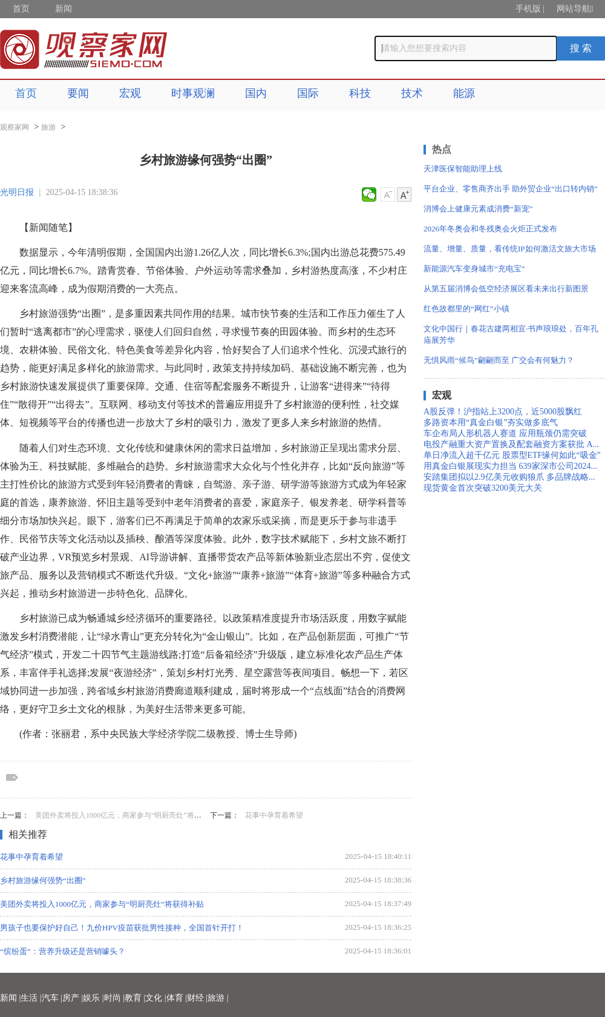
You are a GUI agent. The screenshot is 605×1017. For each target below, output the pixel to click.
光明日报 (17, 192)
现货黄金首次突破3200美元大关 (483, 487)
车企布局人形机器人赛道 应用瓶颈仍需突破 (505, 433)
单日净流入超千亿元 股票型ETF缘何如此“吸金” (512, 455)
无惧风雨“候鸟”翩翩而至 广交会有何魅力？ (499, 360)
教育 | (135, 997)
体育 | (176, 997)
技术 (412, 93)
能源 (464, 93)
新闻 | (10, 997)
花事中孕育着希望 (274, 815)
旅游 (48, 127)
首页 (21, 8)
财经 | (197, 997)
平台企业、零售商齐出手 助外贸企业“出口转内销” (511, 188)
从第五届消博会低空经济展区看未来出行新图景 (506, 288)
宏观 (130, 93)
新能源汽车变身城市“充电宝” (474, 268)
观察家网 (14, 127)
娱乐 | (93, 997)
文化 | (155, 997)
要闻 (78, 93)
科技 (360, 93)
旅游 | (218, 997)
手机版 (528, 8)
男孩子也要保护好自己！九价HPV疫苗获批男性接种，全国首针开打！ (122, 927)
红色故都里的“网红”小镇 (466, 308)
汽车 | (52, 997)
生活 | (31, 997)
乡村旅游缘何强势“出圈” (43, 880)
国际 (308, 93)
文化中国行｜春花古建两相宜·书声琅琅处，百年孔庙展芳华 (511, 334)
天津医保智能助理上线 (463, 168)
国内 (256, 93)
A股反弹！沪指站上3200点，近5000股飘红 (503, 411)
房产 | (72, 997)
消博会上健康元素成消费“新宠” (478, 208)
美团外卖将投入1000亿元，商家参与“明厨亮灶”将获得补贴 (129, 815)
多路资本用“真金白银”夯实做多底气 (491, 422)
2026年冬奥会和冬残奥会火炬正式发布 (490, 228)
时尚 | (114, 997)
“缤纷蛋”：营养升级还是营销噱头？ (62, 951)
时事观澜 (193, 93)
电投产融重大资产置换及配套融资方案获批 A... (511, 444)
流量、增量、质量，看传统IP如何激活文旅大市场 (510, 248)
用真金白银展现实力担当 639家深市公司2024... (510, 466)
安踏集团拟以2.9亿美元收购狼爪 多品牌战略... (509, 477)
